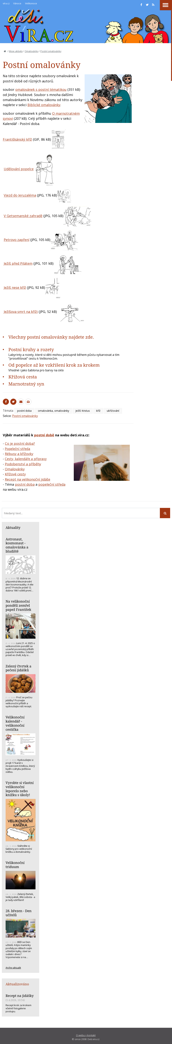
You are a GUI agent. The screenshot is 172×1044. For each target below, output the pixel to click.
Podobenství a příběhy (23, 464)
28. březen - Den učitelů (19, 913)
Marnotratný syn (26, 384)
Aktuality (13, 527)
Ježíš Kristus (82, 410)
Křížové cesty (15, 474)
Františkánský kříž (17, 139)
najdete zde (81, 337)
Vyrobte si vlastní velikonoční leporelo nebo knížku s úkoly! (20, 788)
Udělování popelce (19, 169)
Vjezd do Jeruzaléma (20, 195)
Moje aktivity (16, 51)
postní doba (24, 410)
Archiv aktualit (13, 967)
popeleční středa (51, 484)
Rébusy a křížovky (19, 453)
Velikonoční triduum (15, 864)
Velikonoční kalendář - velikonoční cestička (15, 723)
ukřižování (113, 410)
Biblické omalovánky (43, 105)
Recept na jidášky (20, 995)
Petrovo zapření (16, 239)
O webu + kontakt (86, 1035)
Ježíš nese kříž (15, 287)
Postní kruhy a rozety (31, 349)
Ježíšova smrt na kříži (21, 311)
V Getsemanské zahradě (23, 216)
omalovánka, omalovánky (53, 410)
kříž (98, 410)
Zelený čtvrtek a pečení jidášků (18, 668)
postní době (44, 435)
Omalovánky (31, 51)
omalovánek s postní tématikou (40, 89)
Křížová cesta (22, 377)
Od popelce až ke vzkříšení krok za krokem (54, 365)
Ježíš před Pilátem (18, 263)
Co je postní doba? (20, 443)
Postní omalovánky (50, 51)
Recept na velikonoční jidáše (27, 479)
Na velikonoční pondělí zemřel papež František (18, 605)
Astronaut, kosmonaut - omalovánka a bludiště (17, 545)
